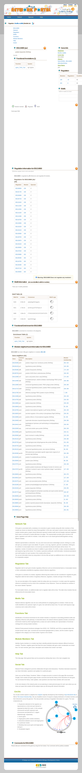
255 (68, 488)
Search (19, 17)
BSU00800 (18, 188)
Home (9, 17)
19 (68, 79)
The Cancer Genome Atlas (24, 697)
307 (68, 492)
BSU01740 (18, 192)
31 (64, 457)
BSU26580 (18, 233)
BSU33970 (18, 240)
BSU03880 (18, 254)
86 (64, 460)
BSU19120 (18, 230)
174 (65, 370)
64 (64, 417)
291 (68, 413)
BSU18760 (18, 219)
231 (65, 442)
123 (65, 435)
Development (51, 760)
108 (65, 373)
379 (68, 474)
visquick (40, 694)
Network (15, 30)
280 (68, 439)
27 (64, 484)
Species (30, 17)
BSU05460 (18, 258)
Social (15, 43)
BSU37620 (18, 251)
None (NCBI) (61, 61)
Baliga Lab (27, 760)
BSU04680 (18, 195)
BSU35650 (18, 247)
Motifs (15, 34)
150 (65, 396)
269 (68, 384)
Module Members (18, 38)
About (65, 5)
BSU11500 (18, 206)
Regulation (16, 32)
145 (65, 366)
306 (68, 380)
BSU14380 (18, 216)
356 (68, 453)
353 (68, 399)
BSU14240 (18, 212)
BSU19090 (18, 223)
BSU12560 (18, 209)
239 (61, 79)
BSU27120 (18, 268)
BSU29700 (18, 237)
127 (65, 469)
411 (68, 432)
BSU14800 (16, 28)
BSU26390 (18, 265)
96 (64, 449)
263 (61, 83)
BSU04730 (18, 199)
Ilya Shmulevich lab (70, 694)
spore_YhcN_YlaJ (20, 67)
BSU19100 (18, 226)
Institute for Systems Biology (39, 760)
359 (68, 420)
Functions (16, 36)
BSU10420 (18, 202)
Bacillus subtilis (19, 23)
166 (65, 496)
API (75, 5)
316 (68, 363)
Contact (70, 5)
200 (65, 410)
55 (64, 406)
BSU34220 (18, 244)
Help (41, 17)
